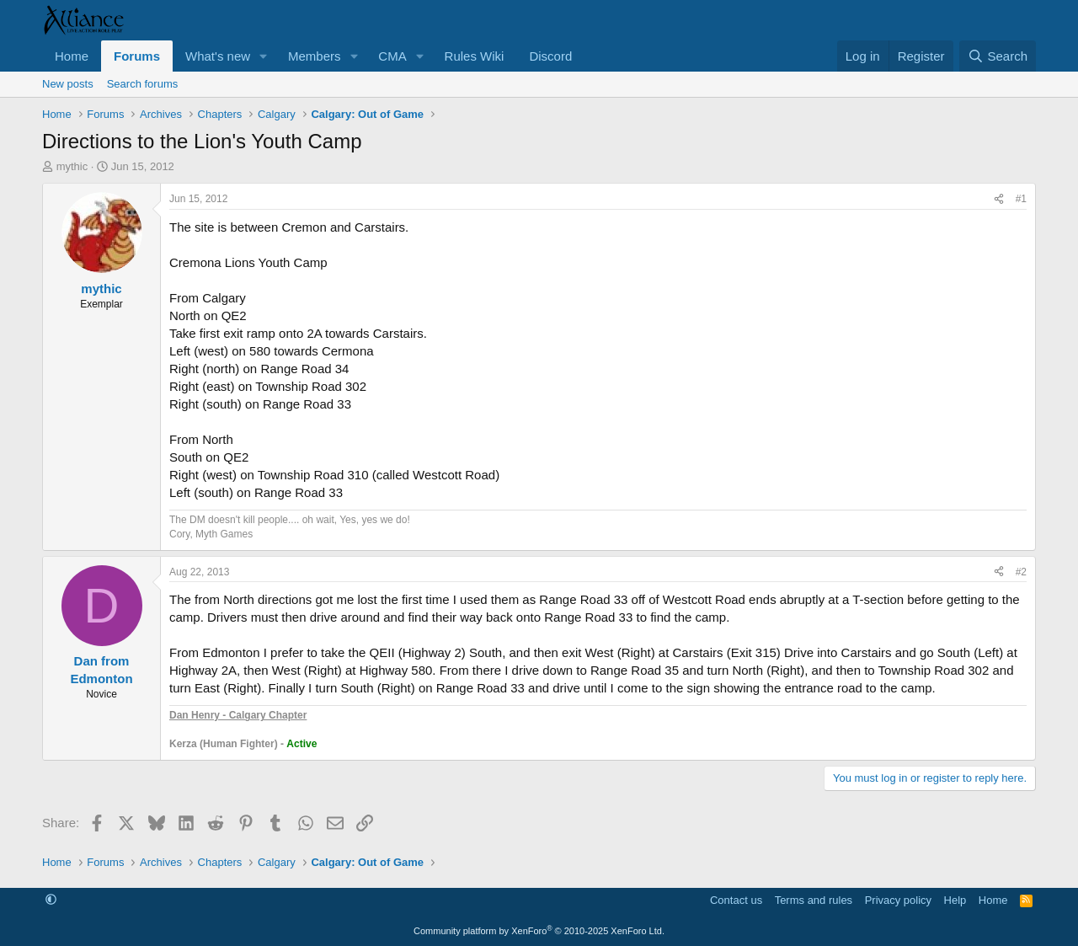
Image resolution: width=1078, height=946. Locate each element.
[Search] (997, 56)
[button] (263, 56)
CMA (392, 56)
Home (71, 56)
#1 (1021, 199)
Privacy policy (898, 900)
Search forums (143, 83)
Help (955, 900)
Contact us (736, 900)
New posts (67, 83)
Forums (137, 56)
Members (314, 56)
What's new (217, 56)
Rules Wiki (474, 56)
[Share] (999, 199)
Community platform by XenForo (539, 931)
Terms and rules (813, 900)
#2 (1021, 572)
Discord (550, 56)
